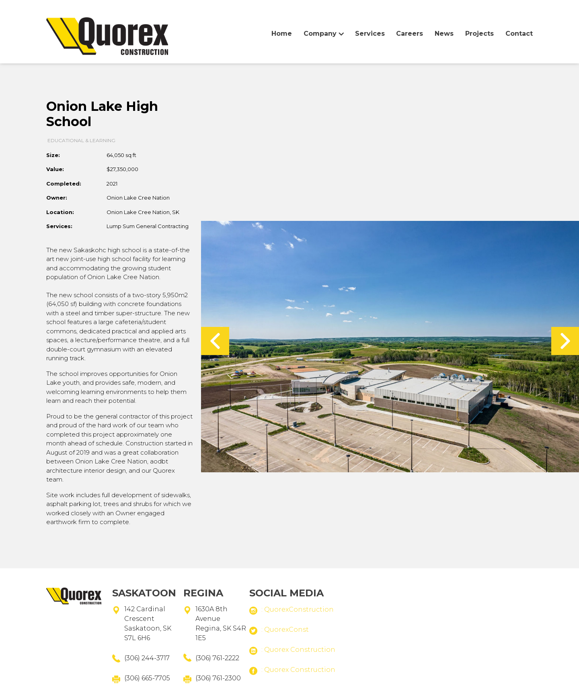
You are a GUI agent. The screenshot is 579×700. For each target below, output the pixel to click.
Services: (59, 226)
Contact (519, 33)
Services (370, 33)
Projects (479, 33)
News (444, 33)
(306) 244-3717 (147, 658)
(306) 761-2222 (217, 658)
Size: (53, 155)
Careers (409, 33)
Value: (55, 169)
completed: (63, 183)
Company (320, 33)
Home (107, 40)
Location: (60, 212)
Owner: (56, 197)
